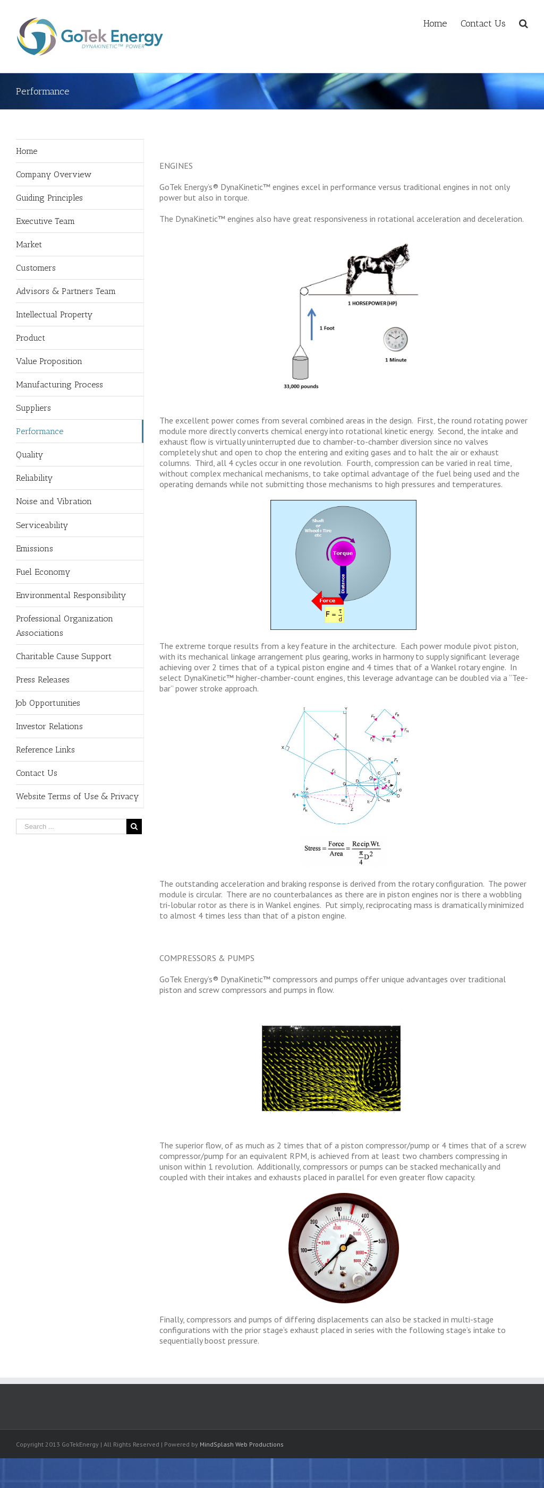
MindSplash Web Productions (242, 1444)
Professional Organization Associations (64, 625)
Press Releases (43, 679)
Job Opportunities (48, 703)
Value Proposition (49, 361)
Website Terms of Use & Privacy (77, 796)
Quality (29, 454)
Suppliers (33, 408)
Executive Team (45, 221)
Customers (36, 268)
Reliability (34, 478)
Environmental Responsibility (71, 595)
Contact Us (36, 773)
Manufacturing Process (59, 384)
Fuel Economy (43, 572)
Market (29, 244)
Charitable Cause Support (64, 656)
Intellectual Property (54, 314)
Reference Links (45, 750)
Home (26, 151)
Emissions (34, 548)
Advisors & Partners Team (66, 291)
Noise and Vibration (54, 501)
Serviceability (42, 525)
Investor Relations (49, 726)
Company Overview (53, 174)
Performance (39, 431)
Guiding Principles (49, 198)
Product (30, 338)
